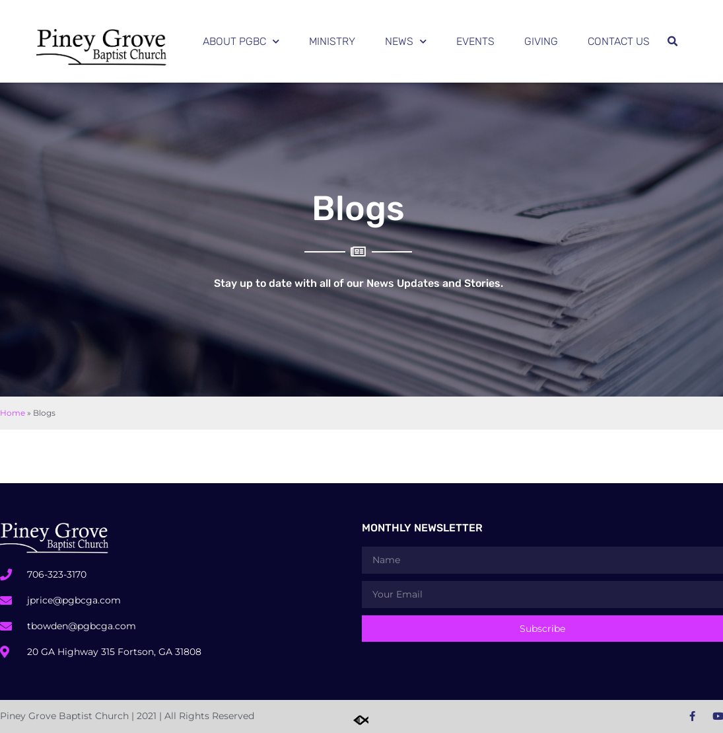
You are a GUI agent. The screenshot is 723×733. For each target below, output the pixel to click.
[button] (672, 41)
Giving (541, 41)
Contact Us (619, 41)
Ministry (332, 41)
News (406, 41)
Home (12, 413)
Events (475, 41)
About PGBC (241, 41)
